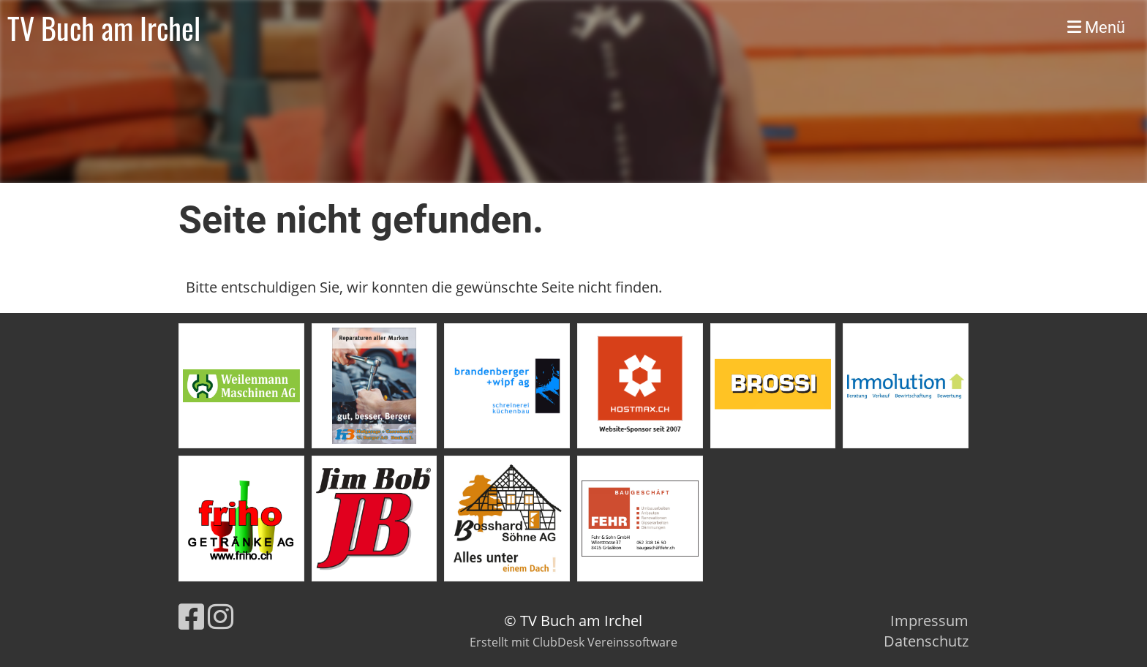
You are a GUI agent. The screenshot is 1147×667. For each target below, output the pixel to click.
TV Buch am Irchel (103, 27)
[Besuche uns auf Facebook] (191, 616)
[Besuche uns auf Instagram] (220, 616)
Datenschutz (926, 641)
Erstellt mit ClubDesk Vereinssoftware (573, 642)
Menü (1096, 27)
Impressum (929, 620)
